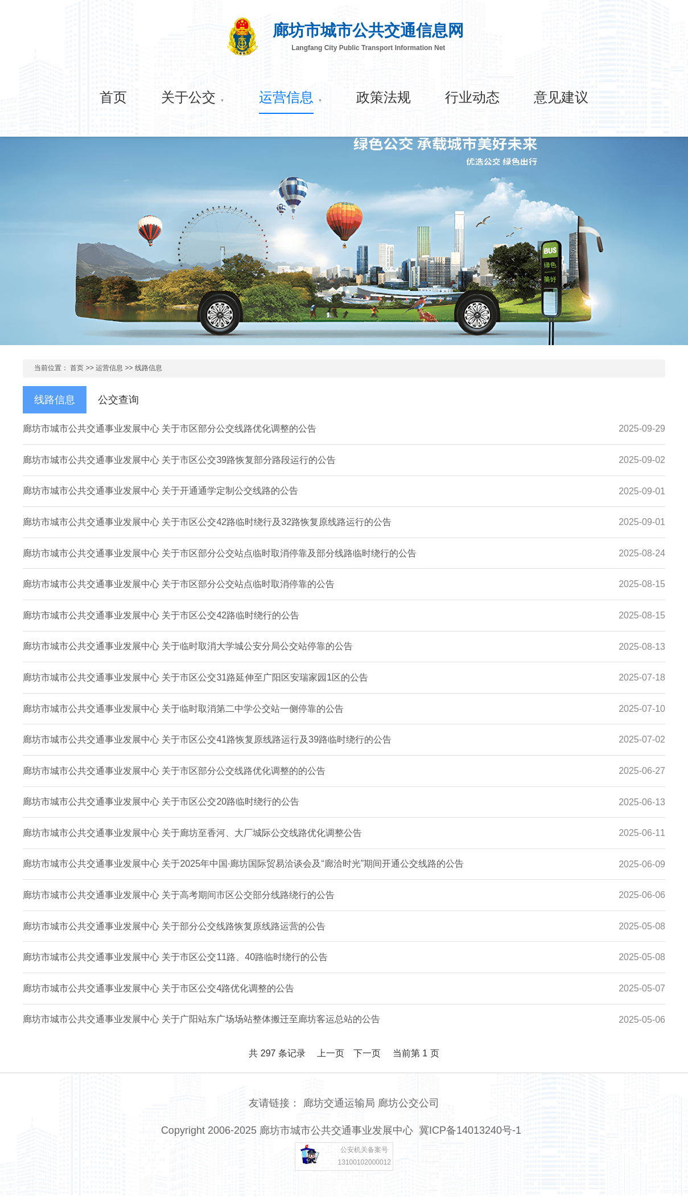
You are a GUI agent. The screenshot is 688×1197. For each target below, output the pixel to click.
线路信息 (148, 368)
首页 (113, 97)
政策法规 (383, 97)
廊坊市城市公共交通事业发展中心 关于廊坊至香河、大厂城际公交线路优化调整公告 (192, 833)
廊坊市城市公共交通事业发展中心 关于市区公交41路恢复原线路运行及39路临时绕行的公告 (207, 739)
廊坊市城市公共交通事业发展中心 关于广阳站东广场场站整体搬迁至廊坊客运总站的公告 (201, 1019)
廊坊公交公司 (408, 1103)
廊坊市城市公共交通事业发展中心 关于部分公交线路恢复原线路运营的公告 (174, 926)
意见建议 (561, 97)
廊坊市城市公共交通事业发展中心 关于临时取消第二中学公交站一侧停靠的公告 (183, 709)
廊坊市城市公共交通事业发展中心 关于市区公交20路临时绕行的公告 (161, 801)
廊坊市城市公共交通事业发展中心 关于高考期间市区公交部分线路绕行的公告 (179, 895)
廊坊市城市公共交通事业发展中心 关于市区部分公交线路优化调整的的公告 (174, 771)
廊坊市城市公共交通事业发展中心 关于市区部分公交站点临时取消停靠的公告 (179, 584)
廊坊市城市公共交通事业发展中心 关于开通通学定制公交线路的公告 (160, 490)
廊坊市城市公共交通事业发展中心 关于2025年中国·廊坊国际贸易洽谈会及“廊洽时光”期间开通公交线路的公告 (243, 863)
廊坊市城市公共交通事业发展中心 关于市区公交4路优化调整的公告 (158, 988)
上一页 (330, 1053)
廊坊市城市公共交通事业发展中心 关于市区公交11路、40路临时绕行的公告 (175, 957)
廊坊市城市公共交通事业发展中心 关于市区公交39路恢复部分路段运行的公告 (179, 460)
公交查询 (118, 399)
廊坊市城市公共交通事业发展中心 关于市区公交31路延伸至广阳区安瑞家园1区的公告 (195, 677)
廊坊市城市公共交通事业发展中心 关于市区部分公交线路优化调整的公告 (169, 428)
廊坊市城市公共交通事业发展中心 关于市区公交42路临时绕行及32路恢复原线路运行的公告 (207, 522)
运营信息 (286, 97)
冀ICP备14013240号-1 (470, 1130)
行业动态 (472, 97)
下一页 (367, 1053)
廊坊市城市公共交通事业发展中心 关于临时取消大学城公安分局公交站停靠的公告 (188, 646)
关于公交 (188, 97)
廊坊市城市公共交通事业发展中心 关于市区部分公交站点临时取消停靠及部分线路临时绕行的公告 (220, 553)
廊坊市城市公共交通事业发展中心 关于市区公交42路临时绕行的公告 (161, 615)
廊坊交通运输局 (339, 1103)
